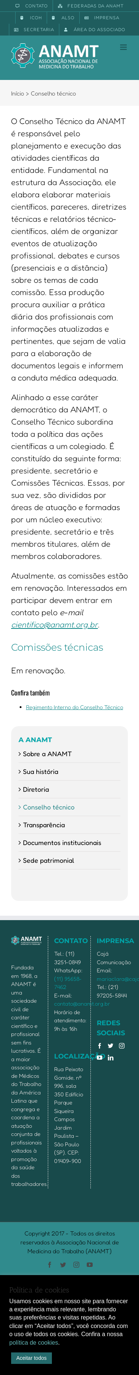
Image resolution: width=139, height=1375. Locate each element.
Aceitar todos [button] (31, 1358)
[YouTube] (99, 1057)
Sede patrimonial (48, 860)
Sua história (40, 771)
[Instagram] (122, 1046)
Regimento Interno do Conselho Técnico (74, 707)
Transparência (44, 825)
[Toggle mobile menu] (124, 47)
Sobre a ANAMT (47, 753)
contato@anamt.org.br (82, 1003)
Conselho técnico (49, 807)
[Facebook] (99, 1046)
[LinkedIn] (110, 1057)
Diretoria (36, 789)
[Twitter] (110, 1046)
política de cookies (33, 1342)
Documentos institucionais (62, 842)
